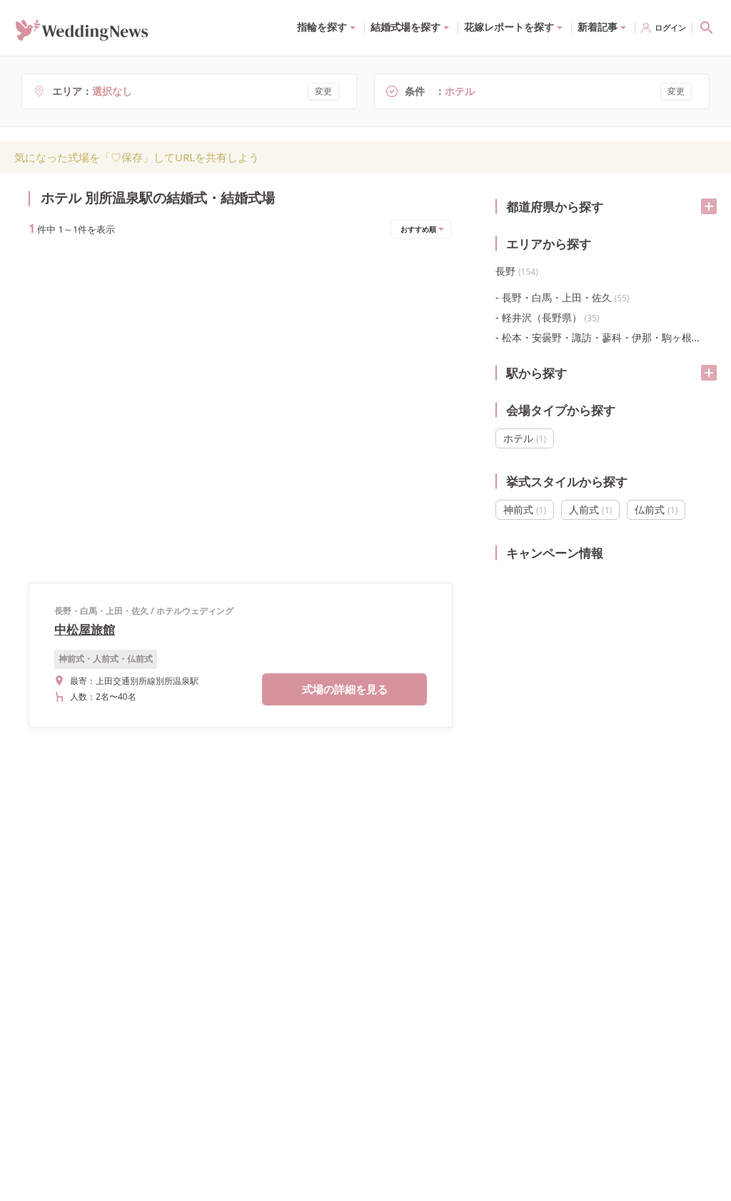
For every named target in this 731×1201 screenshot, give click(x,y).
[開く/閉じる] (709, 206)
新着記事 (597, 27)
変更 (323, 91)
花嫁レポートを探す (509, 27)
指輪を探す (322, 27)
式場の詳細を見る (345, 366)
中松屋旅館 (84, 306)
